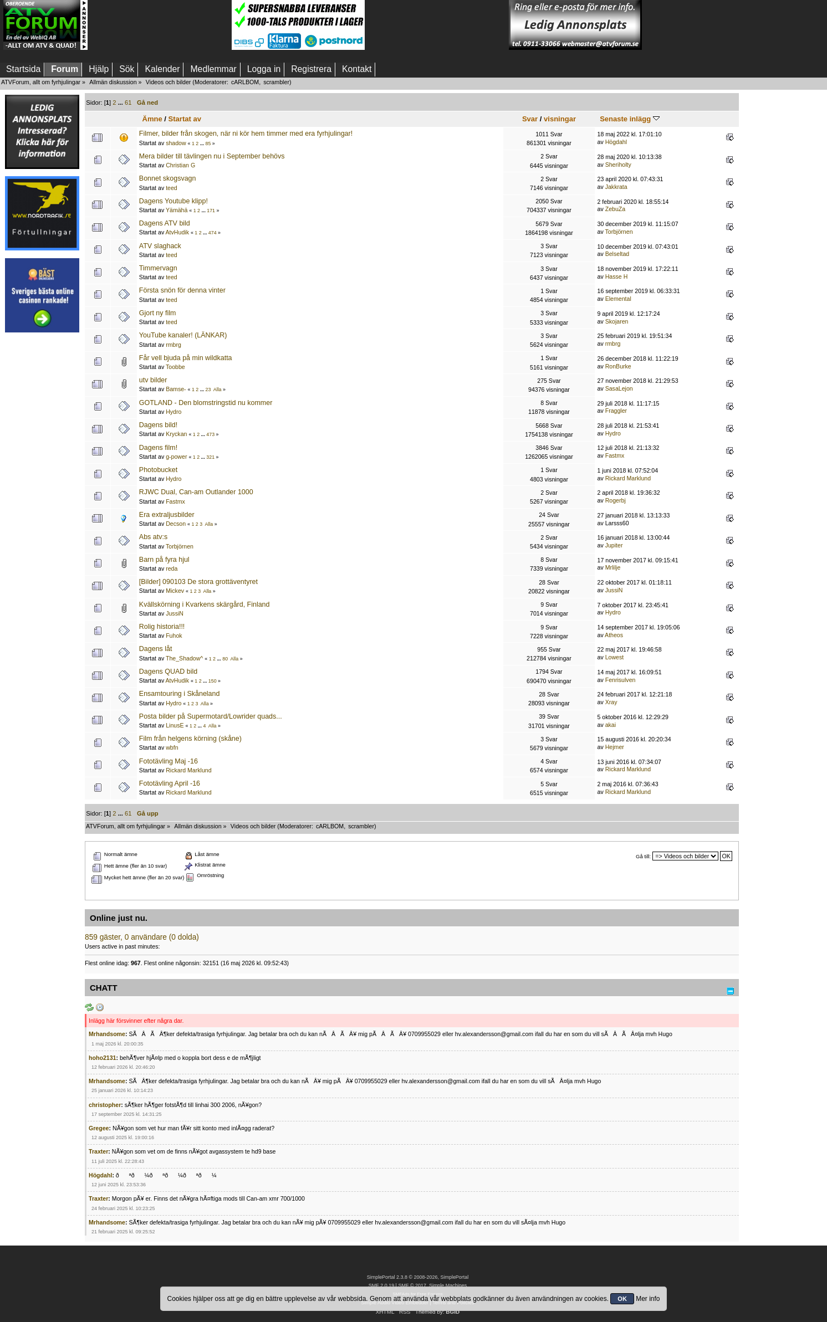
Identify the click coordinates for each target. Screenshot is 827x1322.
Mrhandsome (107, 1034)
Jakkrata (616, 186)
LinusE (174, 725)
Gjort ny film (157, 313)
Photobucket (158, 470)
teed (171, 188)
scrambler (276, 82)
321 (210, 457)
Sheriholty (618, 164)
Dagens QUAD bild (168, 671)
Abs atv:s (153, 537)
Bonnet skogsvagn (167, 178)
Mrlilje (613, 567)
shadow (176, 143)
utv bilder (153, 380)
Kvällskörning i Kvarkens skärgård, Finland (204, 604)
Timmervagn (158, 268)
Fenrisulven (620, 680)
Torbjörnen (618, 231)
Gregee (99, 1128)
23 (208, 389)
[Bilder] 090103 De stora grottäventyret (198, 582)
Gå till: (643, 856)
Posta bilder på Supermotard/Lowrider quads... (210, 716)
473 (210, 434)
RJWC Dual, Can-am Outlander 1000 (196, 492)
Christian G (180, 165)
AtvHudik (177, 232)
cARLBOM (245, 82)
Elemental (618, 298)
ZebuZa (615, 209)
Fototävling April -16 (169, 783)
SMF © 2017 (412, 1285)
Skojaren (617, 321)
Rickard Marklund (628, 478)
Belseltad (617, 253)
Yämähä (176, 210)
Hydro (173, 411)
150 (212, 681)
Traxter (98, 1151)
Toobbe (175, 366)
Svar (530, 119)
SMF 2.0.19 (381, 1285)
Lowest (614, 657)
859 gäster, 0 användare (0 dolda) (142, 937)
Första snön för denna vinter (182, 290)
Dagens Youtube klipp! (173, 201)
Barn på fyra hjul (164, 559)
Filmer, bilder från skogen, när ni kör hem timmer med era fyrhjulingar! (246, 133)
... (121, 102)
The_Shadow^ (184, 658)
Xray (611, 702)
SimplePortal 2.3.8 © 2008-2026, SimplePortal (418, 1277)
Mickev (175, 590)
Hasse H (616, 276)
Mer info (648, 1299)
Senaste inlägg (630, 119)
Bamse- (176, 389)
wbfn (172, 747)
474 (212, 232)
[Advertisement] (159, 25)
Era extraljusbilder (167, 515)
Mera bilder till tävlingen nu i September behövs (212, 156)
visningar (560, 119)
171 (211, 210)
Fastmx (615, 455)
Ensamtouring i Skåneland (179, 694)
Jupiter (614, 545)
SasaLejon (619, 388)
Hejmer (614, 747)
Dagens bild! (158, 425)
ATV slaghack (160, 246)
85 (208, 143)
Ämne (152, 119)
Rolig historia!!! (162, 627)
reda (171, 568)
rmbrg (173, 344)
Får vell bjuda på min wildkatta (185, 358)
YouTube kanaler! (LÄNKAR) (183, 335)
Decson (176, 523)
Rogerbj (615, 500)
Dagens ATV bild (164, 223)
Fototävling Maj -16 (168, 761)
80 (225, 659)
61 (128, 102)
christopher (105, 1104)
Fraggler (616, 410)
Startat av (185, 119)
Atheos (614, 635)
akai (610, 724)
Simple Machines (448, 1285)
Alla (217, 389)
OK (622, 1298)
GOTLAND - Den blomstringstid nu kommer (205, 403)
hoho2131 (102, 1057)
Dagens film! (158, 448)
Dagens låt (155, 649)
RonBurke (618, 366)
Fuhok (174, 635)
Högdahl (616, 142)
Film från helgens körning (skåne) (190, 738)
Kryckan (176, 434)
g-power (176, 456)
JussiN (614, 590)
